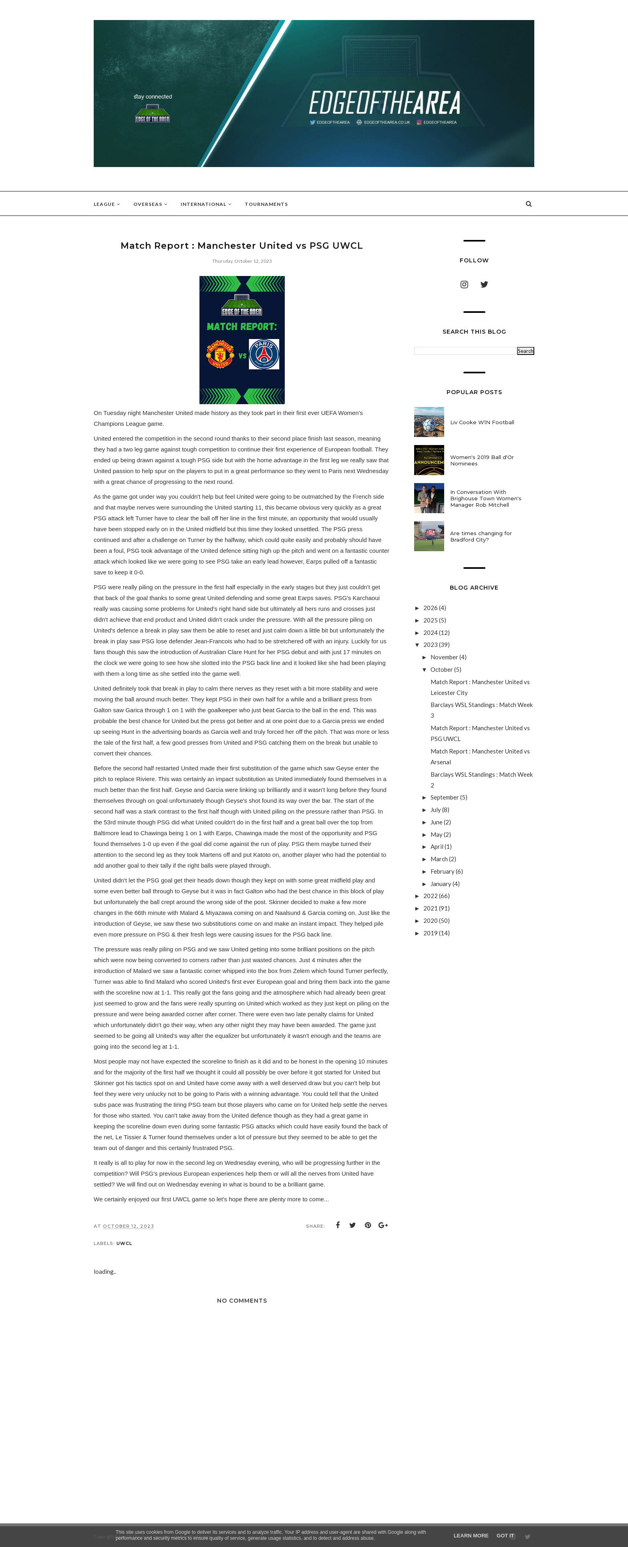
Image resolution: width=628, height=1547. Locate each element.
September (445, 797)
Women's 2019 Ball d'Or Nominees (482, 460)
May (437, 834)
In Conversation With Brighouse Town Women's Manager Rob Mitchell (485, 498)
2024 (431, 632)
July (436, 809)
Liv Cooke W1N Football (482, 422)
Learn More (471, 1536)
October (442, 669)
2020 (431, 920)
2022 (431, 895)
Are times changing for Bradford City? (481, 536)
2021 (431, 908)
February (443, 871)
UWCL (124, 1243)
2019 (431, 933)
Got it (505, 1536)
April (438, 846)
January (442, 883)
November (445, 657)
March (440, 858)
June (437, 822)
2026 (431, 607)
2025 (431, 620)
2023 (431, 644)
